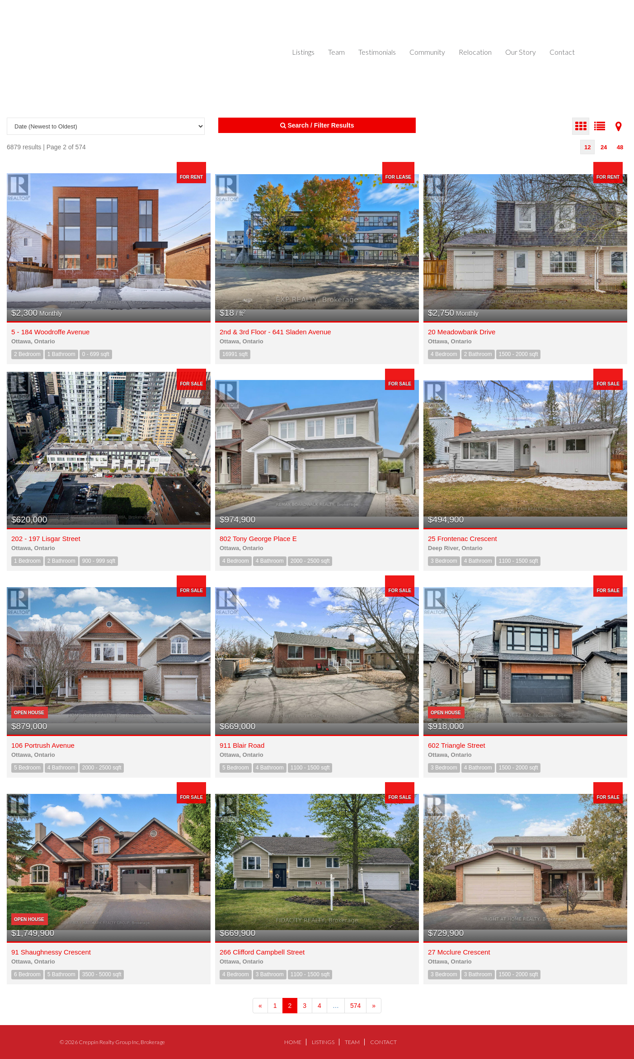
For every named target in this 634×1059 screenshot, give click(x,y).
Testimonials (377, 51)
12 (587, 147)
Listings (303, 51)
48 (620, 147)
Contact (562, 51)
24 (604, 147)
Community (427, 51)
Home (292, 1042)
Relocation (475, 51)
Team (336, 51)
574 (355, 1005)
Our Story (520, 51)
